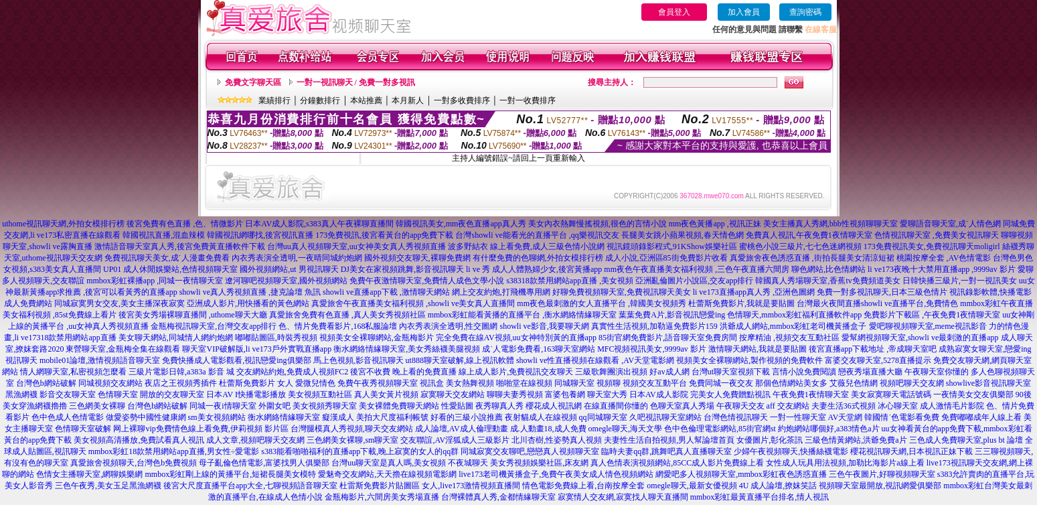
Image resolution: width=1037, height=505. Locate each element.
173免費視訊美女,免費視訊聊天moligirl (932, 246)
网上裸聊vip (134, 428)
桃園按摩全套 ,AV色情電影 (943, 258)
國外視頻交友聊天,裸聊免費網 (417, 258)
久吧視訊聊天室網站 (665, 417)
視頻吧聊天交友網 (912, 383)
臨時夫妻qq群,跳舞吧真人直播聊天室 (666, 451)
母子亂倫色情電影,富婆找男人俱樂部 (264, 462)
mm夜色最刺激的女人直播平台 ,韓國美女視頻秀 (601, 303)
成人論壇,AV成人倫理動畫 (461, 428)
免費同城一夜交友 (721, 383)
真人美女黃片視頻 (386, 394)
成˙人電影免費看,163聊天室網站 (538, 349)
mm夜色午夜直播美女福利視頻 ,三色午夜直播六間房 (696, 269)
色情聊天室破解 (83, 428)
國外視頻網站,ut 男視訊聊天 (289, 269)
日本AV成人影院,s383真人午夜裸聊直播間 (319, 223)
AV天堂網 (845, 417)
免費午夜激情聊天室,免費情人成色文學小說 (426, 280)
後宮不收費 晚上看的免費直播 (403, 371)
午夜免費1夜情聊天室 (811, 394)
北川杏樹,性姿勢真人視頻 (556, 440)
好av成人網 (669, 371)
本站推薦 (366, 100)
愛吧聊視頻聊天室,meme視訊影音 (928, 326)
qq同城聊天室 (603, 417)
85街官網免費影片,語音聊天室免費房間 (668, 337)
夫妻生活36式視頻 (843, 406)
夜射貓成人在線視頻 (541, 417)
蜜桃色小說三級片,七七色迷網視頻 (800, 246)
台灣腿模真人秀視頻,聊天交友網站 (352, 428)
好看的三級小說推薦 (466, 417)
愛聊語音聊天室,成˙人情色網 (950, 223)
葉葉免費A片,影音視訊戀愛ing (672, 314)
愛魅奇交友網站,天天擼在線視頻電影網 (387, 474)
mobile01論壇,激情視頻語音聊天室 (99, 360)
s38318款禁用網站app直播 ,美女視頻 (569, 280)
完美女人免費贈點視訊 (730, 394)
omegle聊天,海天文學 (625, 428)
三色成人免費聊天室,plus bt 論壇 (966, 440)
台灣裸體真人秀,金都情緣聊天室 (498, 497)
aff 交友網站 (788, 406)
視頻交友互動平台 (655, 383)
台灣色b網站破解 (46, 383)
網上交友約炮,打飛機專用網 (501, 292)
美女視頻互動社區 (320, 394)
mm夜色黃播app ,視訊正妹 (715, 223)
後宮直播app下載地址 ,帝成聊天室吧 (873, 349)
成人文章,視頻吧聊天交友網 (255, 440)
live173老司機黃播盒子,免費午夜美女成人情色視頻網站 (556, 474)
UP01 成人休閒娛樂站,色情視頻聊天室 (170, 269)
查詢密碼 (805, 12)
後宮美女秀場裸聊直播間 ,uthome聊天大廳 (192, 314)
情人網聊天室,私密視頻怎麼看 (73, 371)
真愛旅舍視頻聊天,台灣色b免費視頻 (133, 462)
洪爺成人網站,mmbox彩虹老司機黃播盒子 (793, 326)
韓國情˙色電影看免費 (901, 417)
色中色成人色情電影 (67, 417)
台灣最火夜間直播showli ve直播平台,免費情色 (877, 303)
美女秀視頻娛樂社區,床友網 (539, 462)
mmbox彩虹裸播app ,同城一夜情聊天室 (154, 280)
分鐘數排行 (320, 100)
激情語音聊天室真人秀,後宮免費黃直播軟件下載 (179, 246)
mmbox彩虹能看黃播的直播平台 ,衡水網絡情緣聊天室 (522, 314)
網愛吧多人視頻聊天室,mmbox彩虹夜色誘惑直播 (741, 474)
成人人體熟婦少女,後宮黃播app (547, 269)
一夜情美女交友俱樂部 (973, 394)
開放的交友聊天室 (172, 394)
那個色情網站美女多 (791, 383)
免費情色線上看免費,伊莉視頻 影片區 (222, 428)
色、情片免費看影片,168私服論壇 (337, 326)
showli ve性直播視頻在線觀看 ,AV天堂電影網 (595, 360)
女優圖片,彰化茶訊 (769, 440)
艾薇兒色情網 (853, 383)
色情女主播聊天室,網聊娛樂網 (89, 474)
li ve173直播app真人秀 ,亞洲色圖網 (754, 292)
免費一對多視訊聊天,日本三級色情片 (882, 292)
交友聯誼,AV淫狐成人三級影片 (454, 440)
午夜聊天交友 (740, 406)
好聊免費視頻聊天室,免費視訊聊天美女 (621, 292)
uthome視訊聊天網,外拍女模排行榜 (63, 223)
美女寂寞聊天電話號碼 (891, 394)
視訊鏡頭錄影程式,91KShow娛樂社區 (672, 246)
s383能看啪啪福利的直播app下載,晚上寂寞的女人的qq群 (360, 451)
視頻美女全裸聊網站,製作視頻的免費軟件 (749, 360)
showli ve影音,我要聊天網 (543, 326)
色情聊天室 (118, 394)
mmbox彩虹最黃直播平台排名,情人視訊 (759, 497)
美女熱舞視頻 (470, 383)
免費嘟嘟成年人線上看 (981, 417)
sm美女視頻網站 (217, 417)
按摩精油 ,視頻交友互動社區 (789, 337)
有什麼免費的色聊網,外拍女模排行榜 (538, 258)
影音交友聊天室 (67, 394)
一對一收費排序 (527, 100)
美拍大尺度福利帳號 (392, 417)
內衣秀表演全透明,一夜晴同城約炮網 (297, 258)
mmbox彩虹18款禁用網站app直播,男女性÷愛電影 (174, 451)
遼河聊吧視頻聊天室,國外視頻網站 (286, 280)
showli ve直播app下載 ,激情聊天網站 (386, 292)
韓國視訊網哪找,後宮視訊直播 (260, 235)
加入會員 (744, 12)
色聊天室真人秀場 (682, 406)
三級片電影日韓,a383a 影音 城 (181, 371)
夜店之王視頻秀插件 (181, 383)
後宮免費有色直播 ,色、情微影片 (185, 223)
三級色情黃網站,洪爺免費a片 (855, 440)
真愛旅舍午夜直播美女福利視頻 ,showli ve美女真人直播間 (413, 303)
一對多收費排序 (462, 100)
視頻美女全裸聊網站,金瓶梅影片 (376, 337)
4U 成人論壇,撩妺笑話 (778, 485)
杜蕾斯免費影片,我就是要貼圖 (741, 303)
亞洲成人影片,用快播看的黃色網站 (248, 303)
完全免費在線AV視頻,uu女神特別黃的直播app (516, 337)
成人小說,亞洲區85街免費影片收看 (666, 258)
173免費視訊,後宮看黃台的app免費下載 (384, 235)
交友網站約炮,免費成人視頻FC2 (292, 371)
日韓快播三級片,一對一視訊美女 (959, 280)
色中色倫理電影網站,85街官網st (720, 428)
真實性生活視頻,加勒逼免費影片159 (654, 326)
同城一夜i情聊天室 (222, 406)
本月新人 (408, 100)
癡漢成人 (338, 417)
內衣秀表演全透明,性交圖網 (448, 326)
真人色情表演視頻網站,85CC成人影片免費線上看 (677, 462)
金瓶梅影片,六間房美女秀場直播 (382, 497)
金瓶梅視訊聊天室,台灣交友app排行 (213, 326)
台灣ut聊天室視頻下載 (731, 371)
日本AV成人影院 (658, 394)
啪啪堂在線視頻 (524, 383)
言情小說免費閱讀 (804, 371)
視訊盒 (432, 383)
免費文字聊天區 (253, 82)
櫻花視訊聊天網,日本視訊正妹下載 (911, 451)
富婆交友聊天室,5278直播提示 (878, 360)
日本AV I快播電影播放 (246, 394)
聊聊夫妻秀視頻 (515, 394)
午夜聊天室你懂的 (936, 371)
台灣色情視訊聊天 (736, 417)
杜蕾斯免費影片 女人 (256, 383)
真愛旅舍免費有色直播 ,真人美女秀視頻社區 (347, 314)
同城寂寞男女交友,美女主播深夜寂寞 (119, 303)
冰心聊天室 (898, 406)
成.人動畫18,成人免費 (548, 428)
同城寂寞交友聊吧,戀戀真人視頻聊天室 (530, 451)
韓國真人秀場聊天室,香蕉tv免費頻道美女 (827, 280)
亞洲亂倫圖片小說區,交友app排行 (694, 280)
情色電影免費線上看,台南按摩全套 (583, 485)
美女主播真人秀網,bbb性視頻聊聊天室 (830, 223)
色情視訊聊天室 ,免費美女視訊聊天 (936, 235)
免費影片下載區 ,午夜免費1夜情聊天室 (932, 314)
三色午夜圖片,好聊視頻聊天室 (882, 474)
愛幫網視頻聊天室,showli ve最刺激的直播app (920, 337)
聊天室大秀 (607, 394)
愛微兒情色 (315, 383)
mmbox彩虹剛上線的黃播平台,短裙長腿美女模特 (230, 474)
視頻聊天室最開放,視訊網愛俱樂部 (880, 485)
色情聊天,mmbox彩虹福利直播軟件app (794, 314)
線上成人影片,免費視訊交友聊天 (516, 371)
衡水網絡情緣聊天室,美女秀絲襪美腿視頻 (406, 349)
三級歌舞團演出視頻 (611, 371)
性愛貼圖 (457, 406)
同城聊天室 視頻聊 (587, 383)
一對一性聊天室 (798, 417)
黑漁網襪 (21, 394)
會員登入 (674, 12)
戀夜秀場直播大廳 (870, 371)
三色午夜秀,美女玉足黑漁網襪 (108, 485)
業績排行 (274, 100)
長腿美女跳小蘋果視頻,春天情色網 (682, 235)
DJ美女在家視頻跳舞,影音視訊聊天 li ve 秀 (415, 269)
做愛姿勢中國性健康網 (146, 417)
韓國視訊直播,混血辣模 (164, 235)
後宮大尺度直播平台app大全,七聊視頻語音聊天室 (250, 485)
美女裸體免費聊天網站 (399, 406)
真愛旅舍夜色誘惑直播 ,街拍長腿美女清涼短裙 (812, 258)
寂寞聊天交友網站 (452, 394)
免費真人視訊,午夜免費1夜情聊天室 (809, 235)
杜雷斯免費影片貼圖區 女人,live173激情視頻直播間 (429, 485)
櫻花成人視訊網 (554, 406)
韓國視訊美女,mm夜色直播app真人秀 (461, 223)
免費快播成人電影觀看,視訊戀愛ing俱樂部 (236, 360)
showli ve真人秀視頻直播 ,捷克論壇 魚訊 (250, 292)
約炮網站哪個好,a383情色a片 (829, 428)
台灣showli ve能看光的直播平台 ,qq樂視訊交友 (537, 235)
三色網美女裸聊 (97, 406)
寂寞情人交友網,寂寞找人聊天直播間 (623, 497)
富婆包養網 (565, 394)
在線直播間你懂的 (616, 406)
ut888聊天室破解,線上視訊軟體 (460, 360)
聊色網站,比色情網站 (828, 269)
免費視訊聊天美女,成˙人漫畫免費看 (167, 258)
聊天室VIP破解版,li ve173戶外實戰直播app (256, 349)
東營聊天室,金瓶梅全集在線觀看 (123, 349)
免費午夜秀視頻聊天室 (377, 383)
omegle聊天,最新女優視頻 (691, 485)
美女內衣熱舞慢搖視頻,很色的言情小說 (597, 223)
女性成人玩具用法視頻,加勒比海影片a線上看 (845, 462)
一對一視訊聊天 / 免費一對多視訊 (356, 82)
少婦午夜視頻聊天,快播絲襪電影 (791, 451)
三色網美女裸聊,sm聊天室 (352, 440)
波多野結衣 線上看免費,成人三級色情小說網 (526, 246)
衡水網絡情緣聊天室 (284, 417)
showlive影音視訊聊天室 (988, 383)
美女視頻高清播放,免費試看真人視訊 (139, 440)
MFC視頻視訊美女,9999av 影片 (651, 349)
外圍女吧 (274, 406)
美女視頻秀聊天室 (325, 406)
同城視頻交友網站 (110, 383)
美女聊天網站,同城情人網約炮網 (175, 337)
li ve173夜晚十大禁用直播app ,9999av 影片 (942, 269)
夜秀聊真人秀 (499, 406)
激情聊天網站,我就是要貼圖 (757, 349)
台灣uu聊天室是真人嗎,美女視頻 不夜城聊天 (409, 462)
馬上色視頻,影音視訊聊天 (358, 360)
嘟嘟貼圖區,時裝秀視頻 (276, 337)
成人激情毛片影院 (952, 406)
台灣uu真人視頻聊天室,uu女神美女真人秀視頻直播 (356, 246)
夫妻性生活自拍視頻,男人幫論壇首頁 (669, 440)
